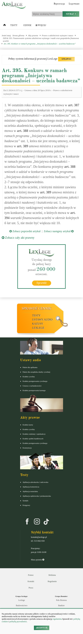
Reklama (52, 575)
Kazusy (37, 323)
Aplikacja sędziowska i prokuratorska (37, 496)
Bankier (61, 605)
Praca (31, 588)
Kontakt (31, 581)
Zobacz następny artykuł (59, 231)
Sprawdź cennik (37, 308)
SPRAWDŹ (66, 59)
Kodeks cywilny (29, 377)
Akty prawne (33, 35)
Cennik (27, 25)
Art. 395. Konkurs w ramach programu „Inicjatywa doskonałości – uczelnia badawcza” (40, 44)
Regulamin (52, 581)
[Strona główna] (4, 25)
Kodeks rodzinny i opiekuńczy (34, 434)
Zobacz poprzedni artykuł (24, 231)
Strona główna (18, 35)
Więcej (41, 25)
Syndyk (25, 501)
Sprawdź (41, 283)
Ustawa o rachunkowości (32, 386)
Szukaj (71, 14)
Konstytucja (27, 448)
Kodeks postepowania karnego (34, 390)
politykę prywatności (18, 621)
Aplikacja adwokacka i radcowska (35, 482)
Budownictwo (21, 605)
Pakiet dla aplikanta (30, 367)
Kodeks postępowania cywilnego (35, 381)
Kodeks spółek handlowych (33, 439)
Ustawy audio (42, 319)
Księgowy (26, 505)
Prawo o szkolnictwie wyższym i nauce (57, 35)
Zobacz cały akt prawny (18, 237)
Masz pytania (37, 559)
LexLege (38, 327)
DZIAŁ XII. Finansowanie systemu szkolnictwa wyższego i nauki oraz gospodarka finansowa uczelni (41, 39)
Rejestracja (59, 3)
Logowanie (74, 3)
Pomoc (31, 575)
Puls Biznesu (61, 600)
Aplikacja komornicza (31, 487)
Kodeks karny (28, 425)
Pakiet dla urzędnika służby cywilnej (36, 372)
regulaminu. (57, 619)
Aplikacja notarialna (30, 491)
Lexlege (21, 600)
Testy (13, 25)
